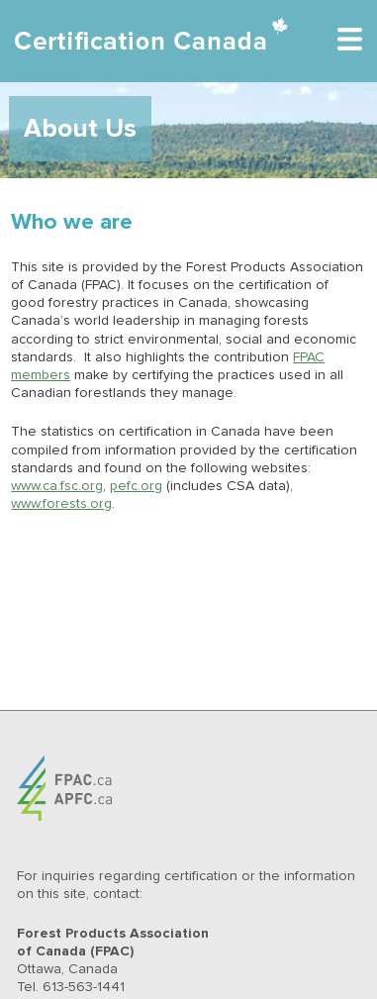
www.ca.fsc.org (57, 486)
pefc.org (136, 486)
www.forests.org (61, 504)
